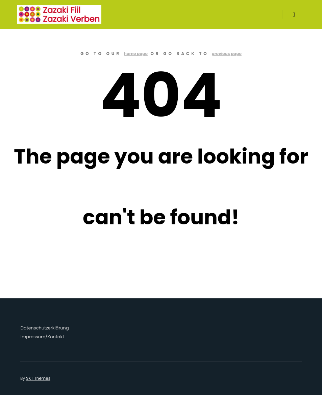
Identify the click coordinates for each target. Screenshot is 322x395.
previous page (227, 53)
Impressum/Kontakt (42, 337)
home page (136, 53)
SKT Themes (38, 378)
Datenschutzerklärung (45, 328)
